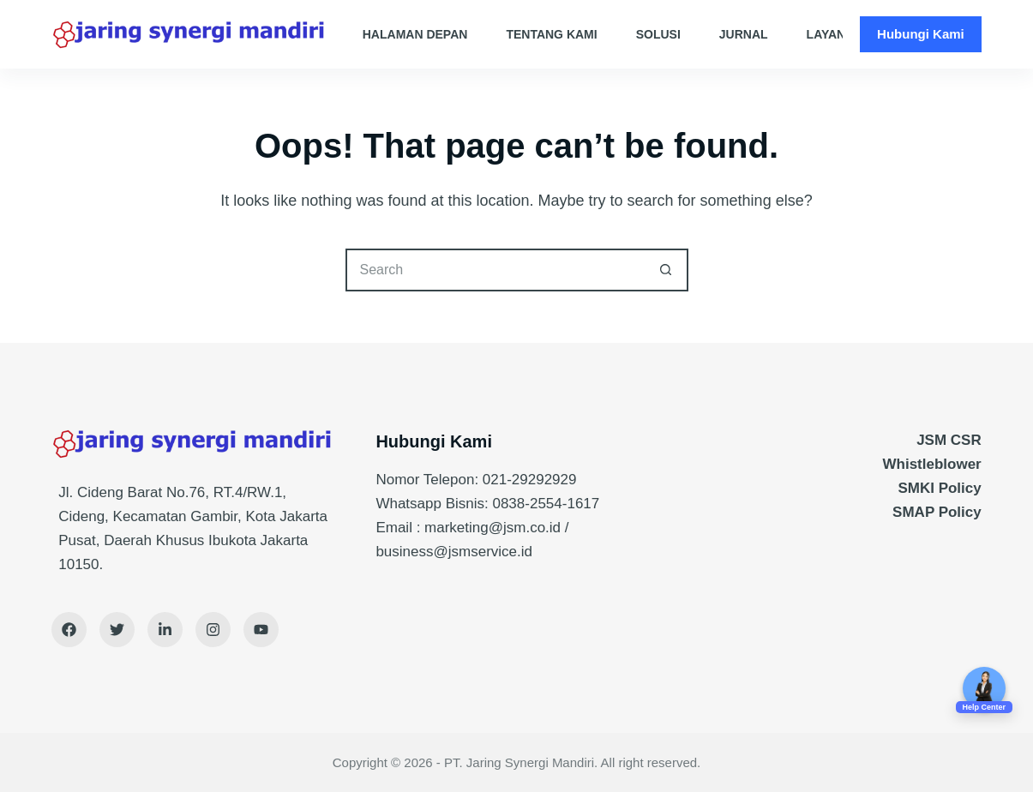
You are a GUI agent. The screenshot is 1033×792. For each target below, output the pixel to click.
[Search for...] (495, 270)
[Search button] (667, 270)
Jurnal (743, 34)
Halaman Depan (415, 34)
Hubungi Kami (920, 34)
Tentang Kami (551, 34)
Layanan (846, 34)
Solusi (658, 34)
